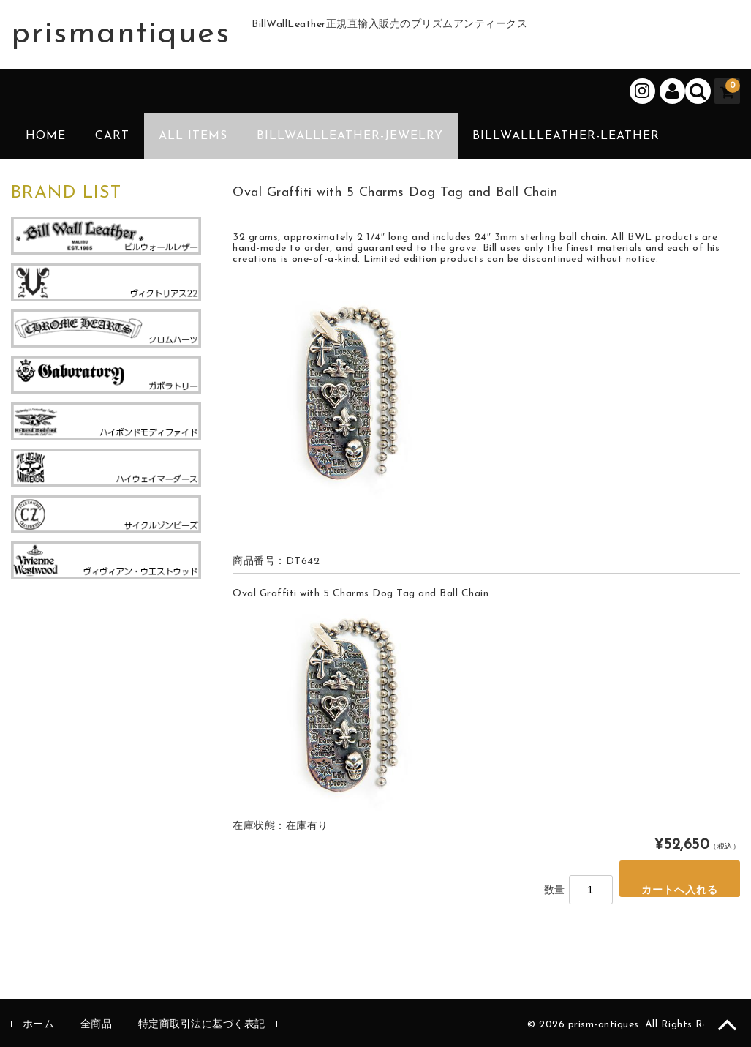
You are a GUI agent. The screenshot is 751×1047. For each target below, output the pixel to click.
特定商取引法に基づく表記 (201, 1024)
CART (112, 136)
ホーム (39, 1024)
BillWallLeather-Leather (566, 136)
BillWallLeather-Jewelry (350, 136)
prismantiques (120, 34)
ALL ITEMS (193, 136)
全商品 (96, 1024)
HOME (46, 136)
